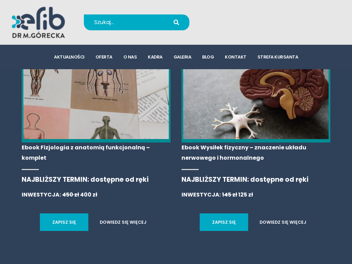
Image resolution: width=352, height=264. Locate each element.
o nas (130, 57)
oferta (104, 57)
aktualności (69, 57)
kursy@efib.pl (237, 27)
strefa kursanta (277, 57)
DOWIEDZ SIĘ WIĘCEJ (123, 222)
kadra (155, 57)
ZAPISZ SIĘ (64, 222)
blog (208, 57)
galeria (182, 57)
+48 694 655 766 (241, 18)
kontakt (235, 57)
